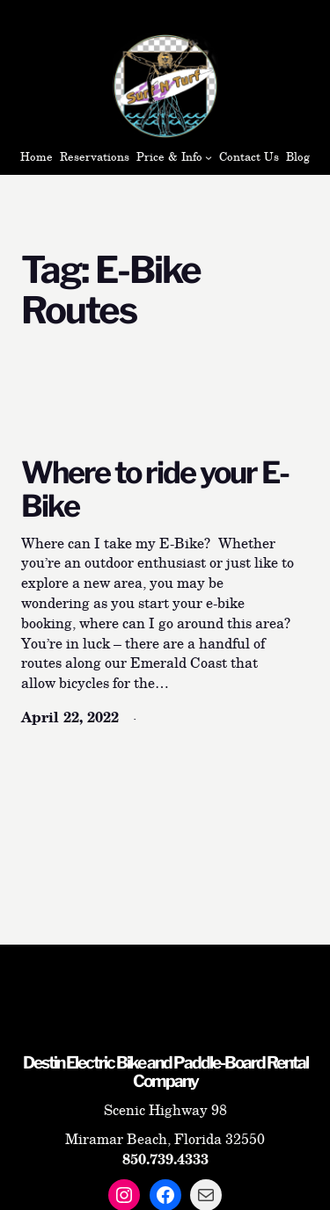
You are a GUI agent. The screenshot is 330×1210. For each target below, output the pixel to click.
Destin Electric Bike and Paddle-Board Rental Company (165, 1072)
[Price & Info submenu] (208, 157)
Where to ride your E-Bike (155, 490)
